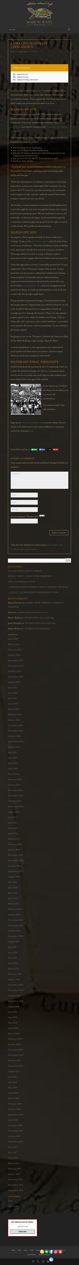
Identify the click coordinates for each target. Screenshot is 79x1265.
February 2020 (15, 1038)
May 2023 (12, 828)
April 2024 (13, 768)
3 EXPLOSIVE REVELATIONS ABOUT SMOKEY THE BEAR (38, 587)
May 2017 (12, 1152)
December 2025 (15, 660)
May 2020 (12, 1022)
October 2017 (14, 1136)
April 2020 (13, 1028)
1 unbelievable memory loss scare (32, 612)
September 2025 (15, 676)
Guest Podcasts (31, 1255)
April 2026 (13, 638)
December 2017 (15, 1125)
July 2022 (12, 882)
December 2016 (15, 1179)
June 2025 (12, 692)
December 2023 (15, 790)
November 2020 (15, 990)
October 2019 (14, 1060)
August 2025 (14, 682)
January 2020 (14, 1044)
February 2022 (15, 909)
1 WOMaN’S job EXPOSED (36, 628)
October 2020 (14, 995)
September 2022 (15, 871)
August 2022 (14, 876)
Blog (29, 52)
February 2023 (15, 844)
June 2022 (12, 887)
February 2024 (15, 779)
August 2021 (14, 941)
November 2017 (15, 1130)
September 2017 (15, 1141)
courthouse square (39, 241)
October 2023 (14, 801)
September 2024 (15, 741)
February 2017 (14, 1168)
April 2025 (13, 703)
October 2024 (14, 736)
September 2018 (15, 1114)
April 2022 (13, 898)
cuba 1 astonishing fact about (21, 581)
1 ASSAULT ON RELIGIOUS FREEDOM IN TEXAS (33, 592)
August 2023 (14, 811)
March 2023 (13, 838)
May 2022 (12, 893)
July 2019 (12, 1076)
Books (32, 1250)
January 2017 (14, 1174)
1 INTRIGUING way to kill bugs (38, 617)
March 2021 (13, 968)
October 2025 (14, 671)
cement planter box (31, 285)
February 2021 (14, 974)
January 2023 (14, 849)
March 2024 (13, 774)
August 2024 (14, 747)
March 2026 (13, 644)
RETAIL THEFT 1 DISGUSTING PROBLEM (29, 576)
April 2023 (13, 833)
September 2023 (15, 806)
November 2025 (15, 665)
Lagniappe (13, 1206)
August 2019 (14, 1071)
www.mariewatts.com (32, 422)
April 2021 (13, 963)
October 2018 (14, 1109)
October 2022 (14, 865)
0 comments (34, 52)
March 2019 (13, 1098)
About (25, 1250)
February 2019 (14, 1103)
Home (13, 1250)
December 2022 (15, 855)
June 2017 (12, 1147)
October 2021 (14, 930)
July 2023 (12, 817)
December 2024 (15, 725)
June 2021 (12, 952)
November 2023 (15, 795)
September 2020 (15, 1001)
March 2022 (13, 903)
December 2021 (15, 920)
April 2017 (13, 1157)
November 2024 (15, 730)
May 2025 (12, 698)
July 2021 (12, 947)
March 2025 (13, 709)
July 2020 (12, 1011)
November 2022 (15, 860)
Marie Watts (15, 52)
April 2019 (13, 1093)
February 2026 (15, 649)
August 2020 (14, 1006)
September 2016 (15, 1190)
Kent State (16, 126)
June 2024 (12, 757)
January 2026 (14, 655)
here (30, 430)
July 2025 (12, 687)
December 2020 (15, 984)
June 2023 (12, 822)
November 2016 (15, 1184)
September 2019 (15, 1065)
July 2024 (12, 752)
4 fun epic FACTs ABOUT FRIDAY (25, 570)
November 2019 (15, 1055)
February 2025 (15, 714)
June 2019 (12, 1082)
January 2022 (14, 914)
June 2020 (13, 1017)
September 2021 (15, 936)
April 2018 (13, 1120)
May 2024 (12, 763)
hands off (39, 90)
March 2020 (13, 1033)
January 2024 (14, 784)
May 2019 (12, 1087)
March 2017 (13, 1163)
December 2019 (15, 1049)
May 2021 (12, 957)
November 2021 (15, 925)
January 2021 (14, 979)
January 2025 (14, 719)
